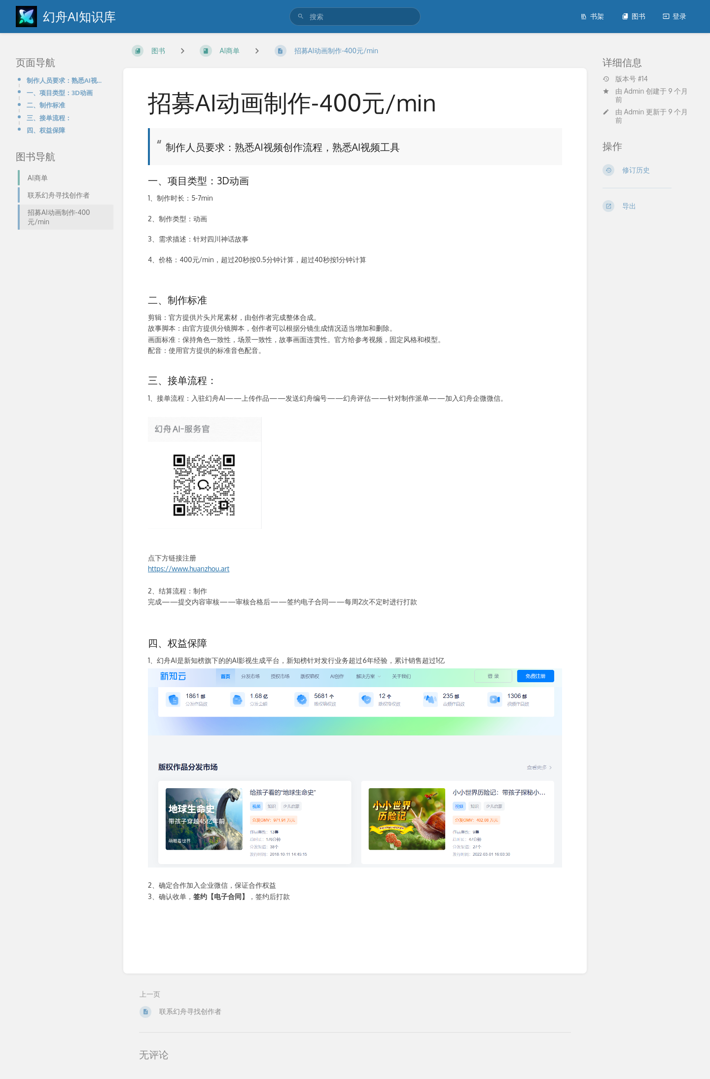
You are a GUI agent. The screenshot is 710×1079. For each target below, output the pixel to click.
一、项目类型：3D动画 (60, 92)
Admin (634, 91)
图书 (633, 16)
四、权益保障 (46, 130)
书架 (592, 16)
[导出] (648, 206)
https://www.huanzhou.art (188, 568)
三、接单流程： (49, 117)
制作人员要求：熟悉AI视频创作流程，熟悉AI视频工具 (67, 80)
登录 (674, 16)
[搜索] (300, 16)
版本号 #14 (625, 79)
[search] (355, 16)
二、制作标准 (46, 105)
